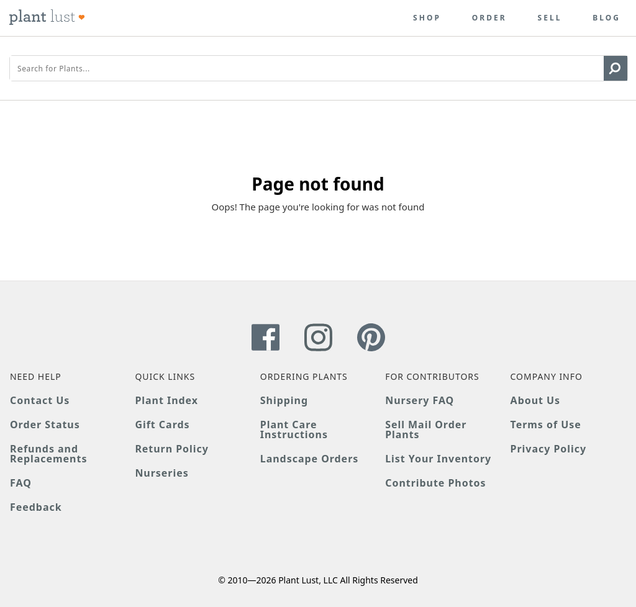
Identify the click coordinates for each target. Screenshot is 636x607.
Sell (550, 18)
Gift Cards (162, 424)
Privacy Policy (548, 449)
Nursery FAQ (419, 400)
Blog (606, 18)
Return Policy (171, 449)
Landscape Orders (309, 458)
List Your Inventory (438, 458)
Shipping (284, 400)
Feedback (36, 507)
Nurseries (161, 473)
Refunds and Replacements (48, 453)
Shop (427, 18)
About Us (536, 400)
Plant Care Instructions (294, 429)
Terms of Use (546, 424)
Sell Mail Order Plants (425, 429)
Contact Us (40, 400)
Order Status (45, 424)
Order (489, 18)
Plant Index (166, 400)
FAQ (21, 483)
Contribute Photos (435, 483)
